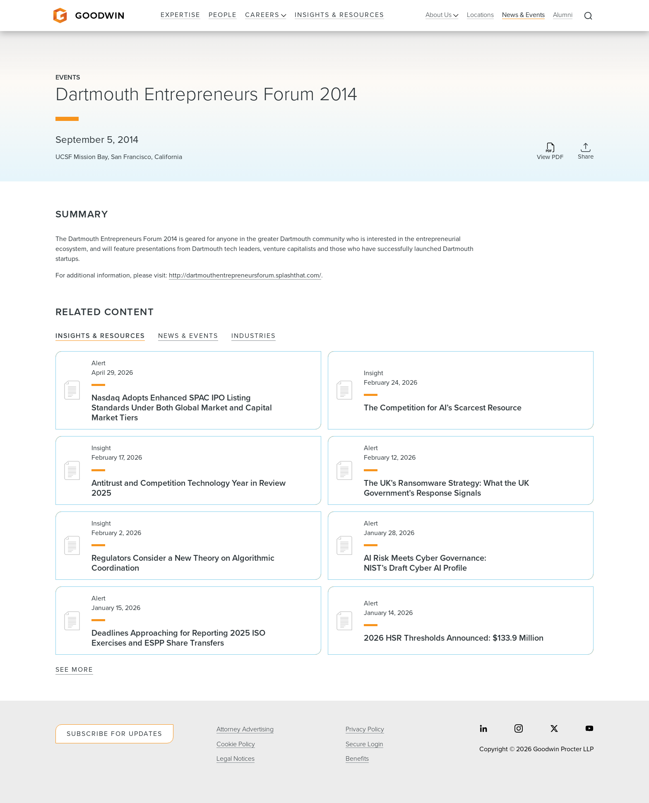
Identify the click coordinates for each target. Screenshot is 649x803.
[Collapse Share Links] (586, 150)
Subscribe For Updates (114, 733)
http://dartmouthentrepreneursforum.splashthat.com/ (245, 275)
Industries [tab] (253, 335)
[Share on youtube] (589, 729)
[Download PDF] (550, 152)
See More (74, 669)
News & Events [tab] (188, 335)
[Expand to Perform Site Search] (588, 15)
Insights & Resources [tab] (100, 335)
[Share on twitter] (554, 729)
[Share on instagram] (518, 729)
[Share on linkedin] (483, 729)
